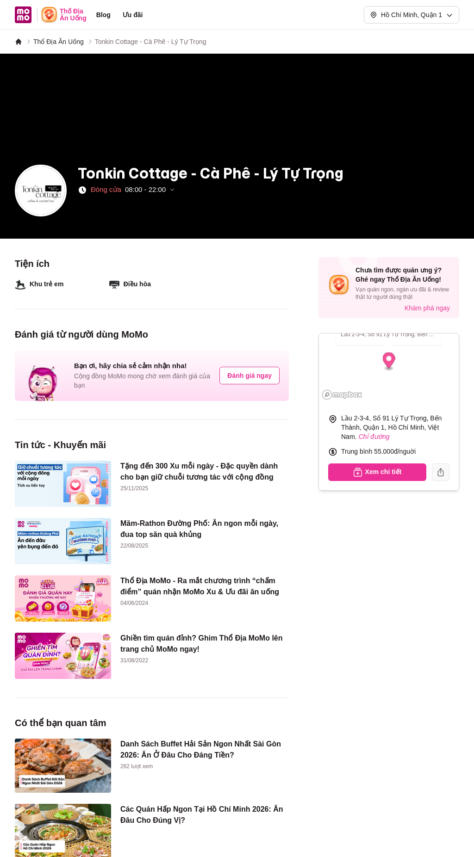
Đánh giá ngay (249, 375)
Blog (103, 14)
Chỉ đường (373, 436)
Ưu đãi (133, 14)
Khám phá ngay (427, 308)
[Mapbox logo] (342, 394)
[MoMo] (18, 41)
